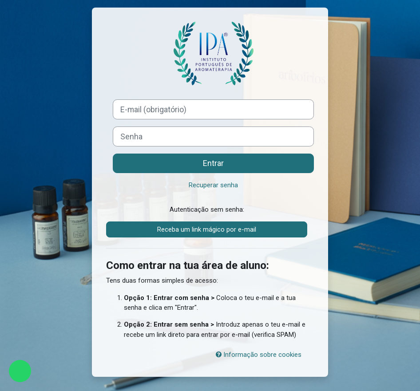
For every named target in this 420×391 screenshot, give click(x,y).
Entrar (213, 163)
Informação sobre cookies (258, 355)
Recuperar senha (213, 185)
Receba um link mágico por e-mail (206, 229)
